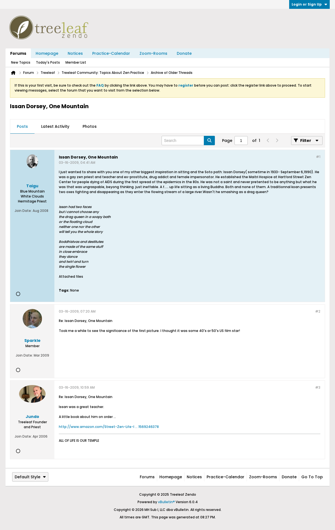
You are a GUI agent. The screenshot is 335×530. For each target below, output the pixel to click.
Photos (90, 126)
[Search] (188, 140)
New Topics (20, 62)
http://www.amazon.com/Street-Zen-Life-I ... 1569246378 (109, 426)
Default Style (30, 477)
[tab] (22, 126)
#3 (317, 387)
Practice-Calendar (111, 53)
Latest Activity (55, 126)
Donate (184, 53)
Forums (18, 53)
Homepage (47, 53)
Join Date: (23, 210)
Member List (75, 62)
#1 (318, 156)
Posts (22, 126)
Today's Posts (48, 62)
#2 (317, 311)
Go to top (312, 477)
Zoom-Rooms (153, 53)
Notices (75, 53)
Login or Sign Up (309, 4)
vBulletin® (166, 502)
